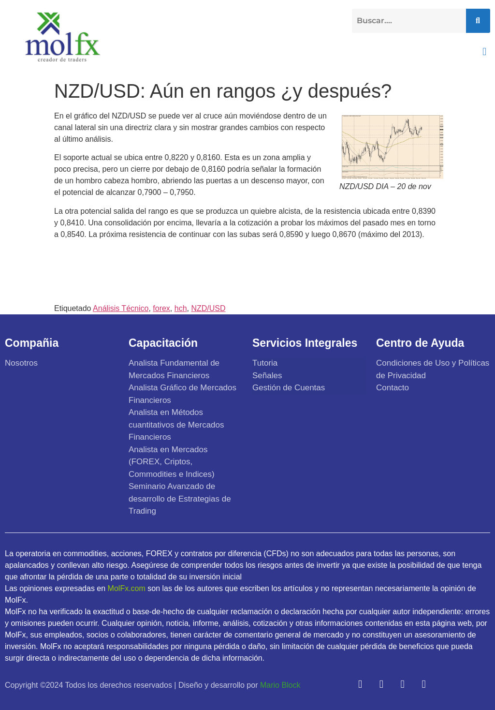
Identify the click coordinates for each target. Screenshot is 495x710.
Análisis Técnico (120, 308)
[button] (484, 51)
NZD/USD (208, 308)
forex (161, 308)
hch (181, 308)
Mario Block (280, 685)
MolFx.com (127, 588)
